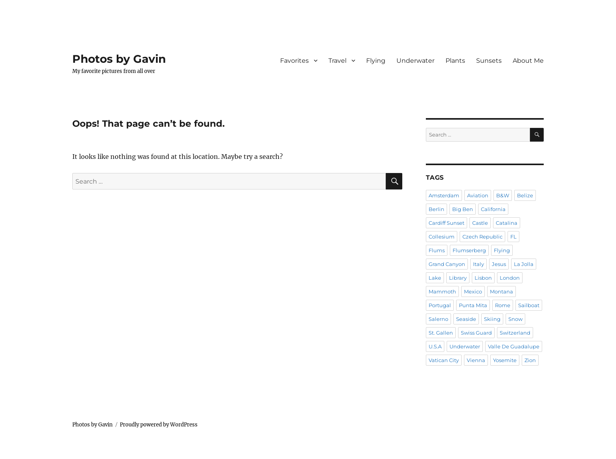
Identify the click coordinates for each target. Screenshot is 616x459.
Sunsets (489, 60)
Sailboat (528, 305)
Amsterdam (444, 195)
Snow (515, 319)
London (510, 278)
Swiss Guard (476, 333)
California (493, 209)
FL (513, 236)
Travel (337, 60)
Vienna (476, 360)
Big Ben (462, 209)
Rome (502, 305)
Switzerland (515, 333)
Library (458, 278)
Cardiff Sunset (446, 223)
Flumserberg (469, 250)
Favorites (294, 60)
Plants (455, 60)
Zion (530, 360)
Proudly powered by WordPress (159, 424)
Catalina (506, 223)
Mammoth (442, 291)
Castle (480, 223)
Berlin (436, 209)
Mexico (473, 291)
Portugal (440, 305)
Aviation (477, 195)
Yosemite (505, 360)
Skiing (492, 319)
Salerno (438, 319)
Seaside (466, 319)
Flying (375, 60)
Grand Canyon (447, 264)
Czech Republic (482, 236)
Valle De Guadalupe (513, 346)
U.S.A (435, 346)
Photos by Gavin (119, 59)
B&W (502, 195)
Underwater (415, 60)
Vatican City (444, 360)
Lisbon (483, 278)
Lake (435, 278)
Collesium (442, 236)
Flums (437, 250)
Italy (478, 264)
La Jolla (524, 264)
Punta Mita (473, 305)
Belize (525, 195)
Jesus (499, 264)
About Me (528, 60)
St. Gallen (441, 333)
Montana (501, 291)
